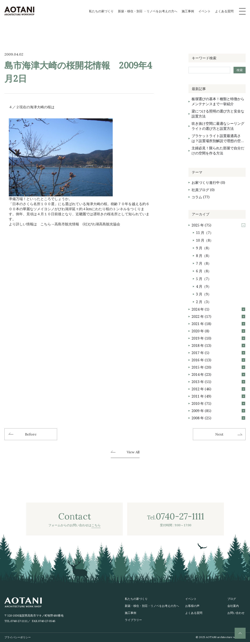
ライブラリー (133, 620)
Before (30, 434)
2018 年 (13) (218, 345)
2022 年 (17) (218, 316)
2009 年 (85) (218, 410)
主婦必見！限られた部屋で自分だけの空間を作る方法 (218, 151)
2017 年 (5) (218, 352)
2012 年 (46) (218, 389)
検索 (240, 70)
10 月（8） (204, 240)
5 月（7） (203, 278)
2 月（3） (203, 301)
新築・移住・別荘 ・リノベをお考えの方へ (147, 11)
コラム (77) (200, 197)
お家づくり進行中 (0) (208, 182)
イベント (204, 11)
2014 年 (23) (218, 374)
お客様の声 (192, 606)
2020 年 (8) (218, 331)
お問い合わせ (236, 613)
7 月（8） (203, 263)
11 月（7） (204, 232)
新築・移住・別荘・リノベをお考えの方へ (152, 606)
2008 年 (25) (218, 418)
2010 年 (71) (218, 403)
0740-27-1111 (19, 621)
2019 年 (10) (218, 338)
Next (219, 434)
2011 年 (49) (218, 396)
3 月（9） (203, 294)
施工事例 (188, 11)
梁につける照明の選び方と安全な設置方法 (218, 114)
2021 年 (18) (218, 323)
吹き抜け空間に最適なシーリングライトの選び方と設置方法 (218, 126)
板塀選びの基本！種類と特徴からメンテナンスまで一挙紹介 (218, 101)
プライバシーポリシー (17, 637)
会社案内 (233, 606)
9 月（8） (203, 248)
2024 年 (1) (218, 309)
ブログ (231, 599)
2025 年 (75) (218, 225)
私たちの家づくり (101, 11)
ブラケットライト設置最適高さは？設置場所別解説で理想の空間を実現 (218, 139)
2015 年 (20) (218, 367)
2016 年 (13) (218, 360)
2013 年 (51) (218, 381)
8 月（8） (203, 255)
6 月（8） (203, 271)
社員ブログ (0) (203, 189)
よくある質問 (224, 11)
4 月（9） (203, 286)
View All (133, 452)
